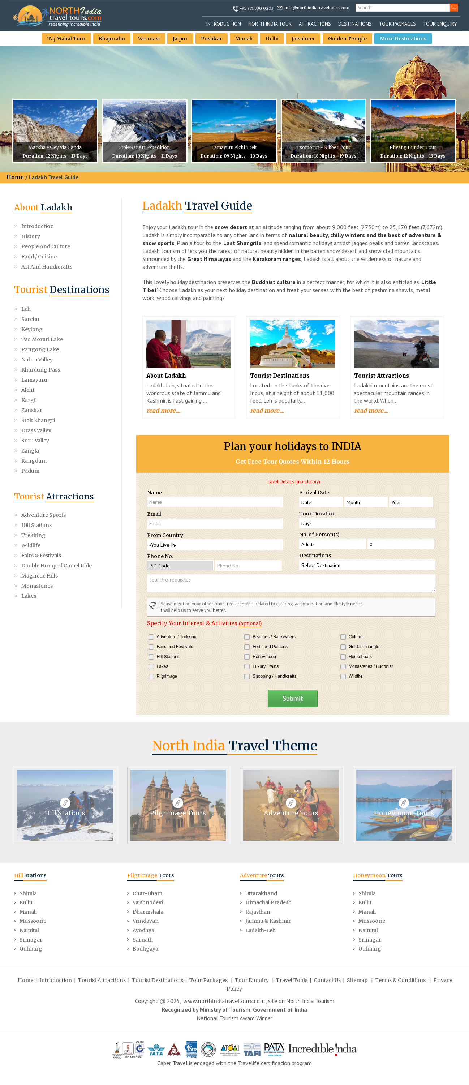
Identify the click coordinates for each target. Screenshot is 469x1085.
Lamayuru (84, 339)
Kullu (26, 902)
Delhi (272, 38)
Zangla (30, 380)
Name (154, 492)
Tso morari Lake (92, 319)
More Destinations (403, 38)
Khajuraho (112, 38)
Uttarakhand (261, 893)
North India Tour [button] (270, 24)
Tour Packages (397, 24)
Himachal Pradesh (268, 902)
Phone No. (160, 556)
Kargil (79, 349)
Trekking (33, 454)
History (30, 236)
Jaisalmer (303, 38)
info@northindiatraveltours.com (317, 7)
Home (15, 177)
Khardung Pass (40, 339)
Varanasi (149, 38)
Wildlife (30, 464)
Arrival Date (314, 492)
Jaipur (180, 38)
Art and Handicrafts (46, 266)
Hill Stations (36, 444)
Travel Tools (291, 980)
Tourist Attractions (381, 375)
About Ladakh (166, 375)
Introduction (223, 24)
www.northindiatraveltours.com (224, 1001)
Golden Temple (347, 38)
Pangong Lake (40, 329)
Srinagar (31, 939)
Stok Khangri (88, 359)
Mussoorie (33, 921)
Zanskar (31, 359)
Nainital (29, 930)
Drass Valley (36, 369)
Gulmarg (31, 948)
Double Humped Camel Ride (56, 484)
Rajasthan (257, 911)
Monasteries (37, 505)
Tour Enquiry (440, 24)
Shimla (28, 893)
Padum (30, 390)
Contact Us (327, 980)
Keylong (32, 319)
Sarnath (143, 939)
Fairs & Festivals (41, 474)
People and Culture (45, 246)
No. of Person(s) (319, 534)
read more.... (163, 410)
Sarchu (80, 309)
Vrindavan (146, 921)
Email (154, 514)
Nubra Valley (87, 329)
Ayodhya (143, 930)
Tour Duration (317, 513)
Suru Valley (85, 369)
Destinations (355, 24)
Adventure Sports (43, 434)
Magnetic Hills (39, 495)
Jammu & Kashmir (268, 921)
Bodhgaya (145, 948)
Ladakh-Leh (260, 930)
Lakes (28, 515)
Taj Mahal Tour (66, 38)
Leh (26, 309)
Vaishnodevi (148, 902)
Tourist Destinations (280, 375)
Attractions (315, 24)
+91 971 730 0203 (257, 8)
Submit (293, 698)
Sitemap (357, 980)
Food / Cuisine (39, 256)
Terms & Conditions (400, 980)
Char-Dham (147, 893)
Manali (244, 38)
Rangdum (83, 380)
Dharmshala (148, 911)
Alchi (27, 349)
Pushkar (211, 38)
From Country (165, 535)
